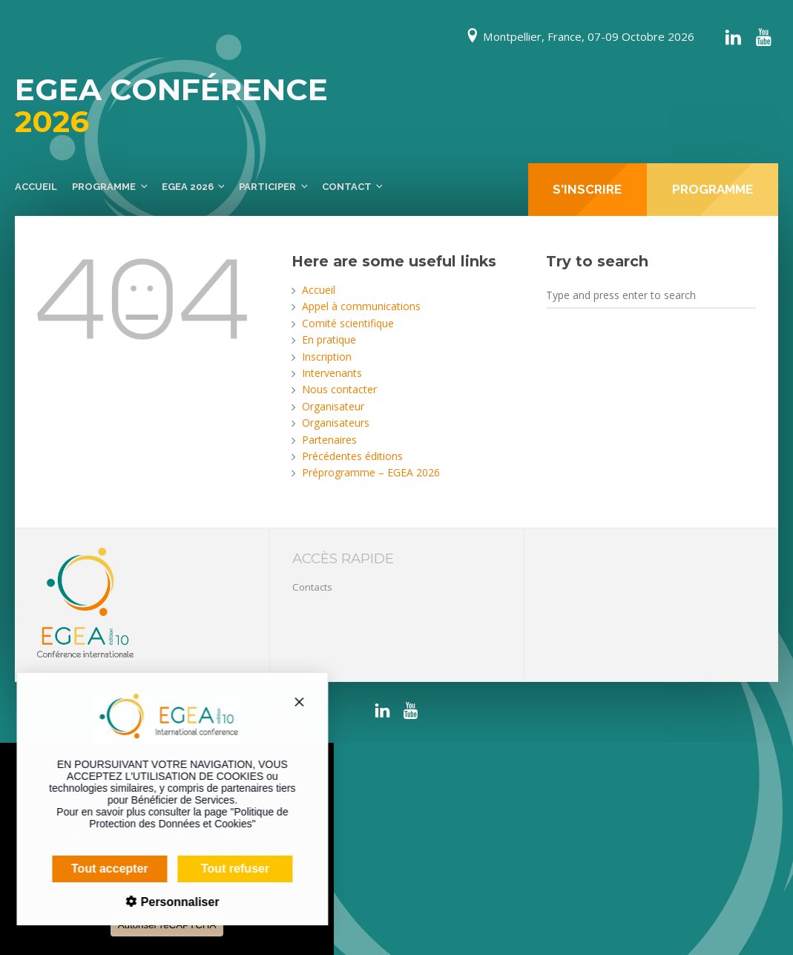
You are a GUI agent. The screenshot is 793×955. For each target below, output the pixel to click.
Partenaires (329, 440)
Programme (104, 186)
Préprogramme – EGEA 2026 (371, 472)
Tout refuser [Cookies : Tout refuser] (224, 868)
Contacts (312, 587)
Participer (267, 186)
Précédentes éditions (352, 456)
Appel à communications (361, 306)
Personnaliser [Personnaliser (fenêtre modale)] (167, 902)
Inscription (327, 356)
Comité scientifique (348, 323)
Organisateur (333, 406)
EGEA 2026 (188, 186)
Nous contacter (339, 389)
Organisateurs (335, 423)
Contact (347, 186)
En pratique (329, 339)
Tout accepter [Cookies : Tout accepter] (98, 868)
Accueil (36, 186)
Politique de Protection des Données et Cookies (177, 818)
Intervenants (332, 373)
